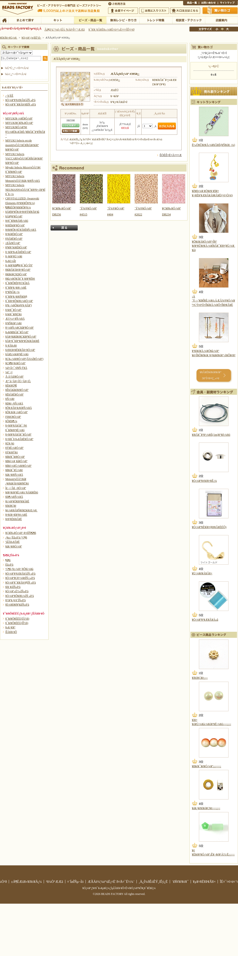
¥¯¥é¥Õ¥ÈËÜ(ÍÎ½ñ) (16, 623)
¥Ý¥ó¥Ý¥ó (11, 452)
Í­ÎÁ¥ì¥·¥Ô (11, 632)
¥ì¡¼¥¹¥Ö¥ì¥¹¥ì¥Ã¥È (17, 501)
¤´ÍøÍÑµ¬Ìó (75, 881)
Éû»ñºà (9, 564)
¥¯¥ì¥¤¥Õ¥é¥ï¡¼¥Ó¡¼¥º (19, 301)
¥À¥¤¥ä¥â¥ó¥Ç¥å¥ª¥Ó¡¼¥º (20, 336)
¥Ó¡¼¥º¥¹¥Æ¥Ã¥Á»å (205, 619)
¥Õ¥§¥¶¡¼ (11, 421)
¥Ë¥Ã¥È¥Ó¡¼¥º (14, 394)
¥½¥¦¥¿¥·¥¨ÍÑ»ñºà (15, 600)
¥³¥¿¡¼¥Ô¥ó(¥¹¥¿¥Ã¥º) (18, 305)
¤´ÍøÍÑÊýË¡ (117, 3)
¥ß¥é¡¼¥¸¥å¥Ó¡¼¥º (16, 461)
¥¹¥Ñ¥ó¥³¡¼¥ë (13, 323)
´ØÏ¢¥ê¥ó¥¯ (180, 881)
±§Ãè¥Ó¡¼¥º (12, 243)
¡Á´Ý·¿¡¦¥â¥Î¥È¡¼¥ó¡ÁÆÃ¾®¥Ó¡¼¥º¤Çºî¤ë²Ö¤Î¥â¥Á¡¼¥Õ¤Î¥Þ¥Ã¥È (213, 301)
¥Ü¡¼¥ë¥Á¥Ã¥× (202, 573)
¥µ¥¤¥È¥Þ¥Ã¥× (228, 3)
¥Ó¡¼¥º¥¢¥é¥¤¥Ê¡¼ (204, 480)
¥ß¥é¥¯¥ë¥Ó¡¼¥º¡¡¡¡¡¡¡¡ (206, 766)
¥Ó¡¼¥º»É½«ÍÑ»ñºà (16, 591)
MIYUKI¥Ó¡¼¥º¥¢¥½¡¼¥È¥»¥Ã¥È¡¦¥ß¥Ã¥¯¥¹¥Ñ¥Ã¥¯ (25, 132)
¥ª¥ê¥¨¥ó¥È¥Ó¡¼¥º (16, 247)
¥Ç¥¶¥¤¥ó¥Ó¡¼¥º (15, 363)
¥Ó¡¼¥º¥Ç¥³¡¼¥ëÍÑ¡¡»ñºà (20, 578)
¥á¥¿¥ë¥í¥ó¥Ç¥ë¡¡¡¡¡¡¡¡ (206, 808)
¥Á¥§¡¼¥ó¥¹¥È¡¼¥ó (16, 354)
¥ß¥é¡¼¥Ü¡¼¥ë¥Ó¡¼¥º (18, 465)
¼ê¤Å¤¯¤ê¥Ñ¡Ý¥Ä (16, 367)
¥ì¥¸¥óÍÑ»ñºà (12, 586)
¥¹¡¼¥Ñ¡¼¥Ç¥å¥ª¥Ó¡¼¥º (19, 327)
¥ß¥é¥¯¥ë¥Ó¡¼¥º (15, 456)
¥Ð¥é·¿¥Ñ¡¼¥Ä (14, 403)
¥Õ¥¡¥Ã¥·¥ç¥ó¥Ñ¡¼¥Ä (18, 407)
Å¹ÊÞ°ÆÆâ (221, 20)
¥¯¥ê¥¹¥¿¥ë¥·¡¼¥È (15, 287)
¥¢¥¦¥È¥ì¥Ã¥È (13, 519)
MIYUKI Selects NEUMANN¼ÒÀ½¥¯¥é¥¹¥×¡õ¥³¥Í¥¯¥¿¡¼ (25, 190)
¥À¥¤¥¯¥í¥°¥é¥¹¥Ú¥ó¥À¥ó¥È (22, 341)
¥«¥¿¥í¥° (10, 627)
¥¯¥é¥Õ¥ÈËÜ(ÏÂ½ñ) (17, 618)
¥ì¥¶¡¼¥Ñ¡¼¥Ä (14, 496)
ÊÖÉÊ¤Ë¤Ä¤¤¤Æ (171, 155)
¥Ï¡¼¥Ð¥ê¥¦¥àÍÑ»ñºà (17, 604)
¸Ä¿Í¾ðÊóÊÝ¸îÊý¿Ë (153, 881)
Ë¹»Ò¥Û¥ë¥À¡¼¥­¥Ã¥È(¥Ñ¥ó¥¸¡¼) (213, 145)
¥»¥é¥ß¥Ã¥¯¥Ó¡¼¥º (16, 332)
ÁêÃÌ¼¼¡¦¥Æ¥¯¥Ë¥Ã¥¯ (188, 20)
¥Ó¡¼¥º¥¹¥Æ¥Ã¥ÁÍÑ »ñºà (20, 100)
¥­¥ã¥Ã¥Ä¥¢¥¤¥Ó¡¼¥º (17, 269)
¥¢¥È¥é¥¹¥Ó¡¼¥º (15, 225)
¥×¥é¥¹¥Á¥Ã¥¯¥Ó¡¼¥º (18, 434)
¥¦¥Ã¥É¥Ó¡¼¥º (14, 238)
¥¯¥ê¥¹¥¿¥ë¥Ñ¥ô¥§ (16, 296)
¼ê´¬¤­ (9, 372)
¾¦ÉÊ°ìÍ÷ (191, 3)
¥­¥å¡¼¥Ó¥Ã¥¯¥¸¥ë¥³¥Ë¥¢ (20, 278)
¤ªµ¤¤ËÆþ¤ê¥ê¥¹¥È (154, 11)
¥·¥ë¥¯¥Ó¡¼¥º (13, 309)
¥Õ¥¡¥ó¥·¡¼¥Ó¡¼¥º (16, 412)
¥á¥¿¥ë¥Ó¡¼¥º (13, 546)
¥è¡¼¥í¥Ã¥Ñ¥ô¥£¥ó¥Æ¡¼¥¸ (21, 510)
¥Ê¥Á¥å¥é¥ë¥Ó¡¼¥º (16, 389)
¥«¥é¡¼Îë (10, 261)
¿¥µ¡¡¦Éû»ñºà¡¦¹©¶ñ (16, 537)
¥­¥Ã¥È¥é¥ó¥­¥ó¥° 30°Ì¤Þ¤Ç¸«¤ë (210, 375)
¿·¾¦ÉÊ (9, 95)
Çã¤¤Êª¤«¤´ (220, 10)
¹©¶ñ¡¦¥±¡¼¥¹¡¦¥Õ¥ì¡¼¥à (19, 569)
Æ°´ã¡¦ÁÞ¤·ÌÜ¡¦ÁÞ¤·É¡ (18, 381)
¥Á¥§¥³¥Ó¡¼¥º (13, 216)
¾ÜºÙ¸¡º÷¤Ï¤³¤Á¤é (17, 68)
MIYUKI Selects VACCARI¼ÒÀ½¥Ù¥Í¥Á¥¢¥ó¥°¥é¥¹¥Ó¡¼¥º (24, 159)
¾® (217, 29)
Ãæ (222, 29)
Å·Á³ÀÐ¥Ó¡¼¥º (14, 376)
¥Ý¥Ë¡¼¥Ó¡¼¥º (14, 447)
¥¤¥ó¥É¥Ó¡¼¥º (14, 234)
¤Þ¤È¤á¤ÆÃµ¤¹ (24, 20)
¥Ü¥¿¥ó (9, 443)
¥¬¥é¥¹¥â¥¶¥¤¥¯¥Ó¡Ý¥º (19, 265)
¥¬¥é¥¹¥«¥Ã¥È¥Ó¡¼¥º (18, 252)
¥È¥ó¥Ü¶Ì (11, 385)
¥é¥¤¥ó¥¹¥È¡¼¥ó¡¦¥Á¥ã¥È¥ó (21, 492)
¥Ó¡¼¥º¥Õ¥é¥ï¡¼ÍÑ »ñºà (19, 595)
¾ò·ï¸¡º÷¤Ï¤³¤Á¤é (15, 74)
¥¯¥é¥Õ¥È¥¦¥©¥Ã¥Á (17, 283)
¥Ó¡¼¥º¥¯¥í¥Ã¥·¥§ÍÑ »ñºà (20, 104)
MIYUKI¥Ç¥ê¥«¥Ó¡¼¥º (19, 122)
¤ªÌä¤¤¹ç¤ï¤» (208, 3)
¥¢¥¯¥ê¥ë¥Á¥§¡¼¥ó (16, 220)
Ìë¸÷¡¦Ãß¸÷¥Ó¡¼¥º (15, 488)
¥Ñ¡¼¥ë (9, 398)
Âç (227, 29)
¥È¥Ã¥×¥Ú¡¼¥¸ (8, 37)
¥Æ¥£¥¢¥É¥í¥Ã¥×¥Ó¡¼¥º (20, 349)
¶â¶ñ (7, 560)
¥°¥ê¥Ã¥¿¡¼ (12, 292)
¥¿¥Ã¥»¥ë (11, 345)
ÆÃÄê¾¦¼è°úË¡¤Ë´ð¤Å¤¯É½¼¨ (111, 881)
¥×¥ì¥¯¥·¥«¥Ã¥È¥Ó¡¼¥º (19, 439)
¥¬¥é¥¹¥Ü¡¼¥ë (13, 256)
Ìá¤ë (64, 228)
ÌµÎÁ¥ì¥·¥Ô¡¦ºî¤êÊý (123, 20)
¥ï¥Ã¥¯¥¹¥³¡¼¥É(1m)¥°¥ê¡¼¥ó (211, 434)
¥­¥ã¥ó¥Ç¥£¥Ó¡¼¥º (16, 274)
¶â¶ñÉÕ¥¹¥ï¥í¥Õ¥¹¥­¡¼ (18, 207)
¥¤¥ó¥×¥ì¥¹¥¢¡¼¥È (16, 514)
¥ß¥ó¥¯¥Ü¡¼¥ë (14, 470)
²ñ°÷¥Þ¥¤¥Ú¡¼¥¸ (123, 11)
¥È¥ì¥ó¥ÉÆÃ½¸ (156, 20)
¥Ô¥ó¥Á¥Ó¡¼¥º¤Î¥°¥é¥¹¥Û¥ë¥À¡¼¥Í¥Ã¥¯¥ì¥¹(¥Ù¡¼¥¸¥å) (213, 246)
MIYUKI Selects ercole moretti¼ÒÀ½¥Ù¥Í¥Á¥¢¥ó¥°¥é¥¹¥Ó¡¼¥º (22, 145)
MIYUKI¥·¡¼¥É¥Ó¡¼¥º (19, 118)
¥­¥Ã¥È (57, 20)
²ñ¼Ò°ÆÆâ (54, 881)
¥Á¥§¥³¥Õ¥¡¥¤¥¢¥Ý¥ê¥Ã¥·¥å (22, 211)
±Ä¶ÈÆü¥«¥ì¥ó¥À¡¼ (26, 881)
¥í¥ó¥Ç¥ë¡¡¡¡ (200, 677)
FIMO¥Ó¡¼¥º (13, 416)
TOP (4, 20)
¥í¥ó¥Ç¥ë (10, 505)
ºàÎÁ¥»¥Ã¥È (12, 541)
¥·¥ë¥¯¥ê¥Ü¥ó (13, 314)
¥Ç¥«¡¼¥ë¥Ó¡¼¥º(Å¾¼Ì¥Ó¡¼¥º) (24, 358)
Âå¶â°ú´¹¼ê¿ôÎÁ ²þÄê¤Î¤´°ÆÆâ (64, 29)
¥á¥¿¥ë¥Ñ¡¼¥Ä (14, 474)
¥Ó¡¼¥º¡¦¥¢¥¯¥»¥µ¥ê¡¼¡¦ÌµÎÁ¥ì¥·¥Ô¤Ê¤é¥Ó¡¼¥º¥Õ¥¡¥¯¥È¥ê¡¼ (119, 888)
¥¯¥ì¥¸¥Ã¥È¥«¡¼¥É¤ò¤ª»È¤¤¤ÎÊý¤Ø (111, 29)
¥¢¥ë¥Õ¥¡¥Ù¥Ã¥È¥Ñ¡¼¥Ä (20, 229)
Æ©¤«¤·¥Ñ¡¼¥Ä (15, 318)
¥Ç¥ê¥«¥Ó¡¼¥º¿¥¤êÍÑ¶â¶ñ (20, 532)
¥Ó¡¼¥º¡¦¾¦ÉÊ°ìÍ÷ (90, 20)
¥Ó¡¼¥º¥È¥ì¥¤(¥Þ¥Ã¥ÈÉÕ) (209, 527)
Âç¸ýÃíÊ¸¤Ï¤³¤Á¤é (185, 11)
